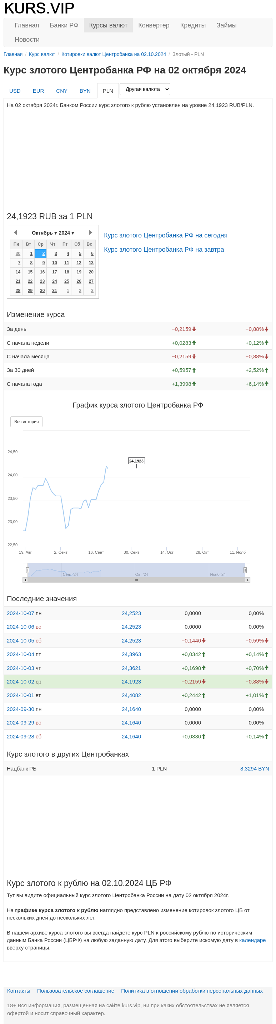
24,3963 (131, 654)
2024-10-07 (20, 613)
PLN (108, 91)
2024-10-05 (20, 641)
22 (30, 281)
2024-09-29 (20, 723)
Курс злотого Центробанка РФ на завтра (164, 249)
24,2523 (131, 613)
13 (91, 262)
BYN (85, 91)
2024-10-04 (20, 654)
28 (18, 290)
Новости (27, 39)
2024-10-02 (20, 682)
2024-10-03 (20, 668)
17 (54, 272)
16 (42, 272)
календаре (252, 940)
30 (18, 253)
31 (54, 290)
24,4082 (131, 695)
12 (78, 262)
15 (30, 272)
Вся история (26, 421)
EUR (38, 91)
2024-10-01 (20, 695)
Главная (27, 25)
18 (66, 272)
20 (91, 272)
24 (54, 281)
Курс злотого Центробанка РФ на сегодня (165, 235)
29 (30, 290)
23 (42, 281)
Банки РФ (64, 25)
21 (18, 281)
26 (78, 281)
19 (78, 272)
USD (15, 91)
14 (18, 272)
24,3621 (131, 668)
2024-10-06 (20, 627)
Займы (227, 25)
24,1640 (131, 709)
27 (91, 281)
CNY (61, 91)
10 (54, 262)
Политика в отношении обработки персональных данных (192, 991)
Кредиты (193, 25)
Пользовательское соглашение (75, 991)
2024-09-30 (20, 709)
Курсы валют (108, 25)
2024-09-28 (20, 736)
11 (66, 262)
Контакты (18, 991)
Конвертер (154, 25)
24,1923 (131, 682)
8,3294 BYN (254, 769)
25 (66, 281)
